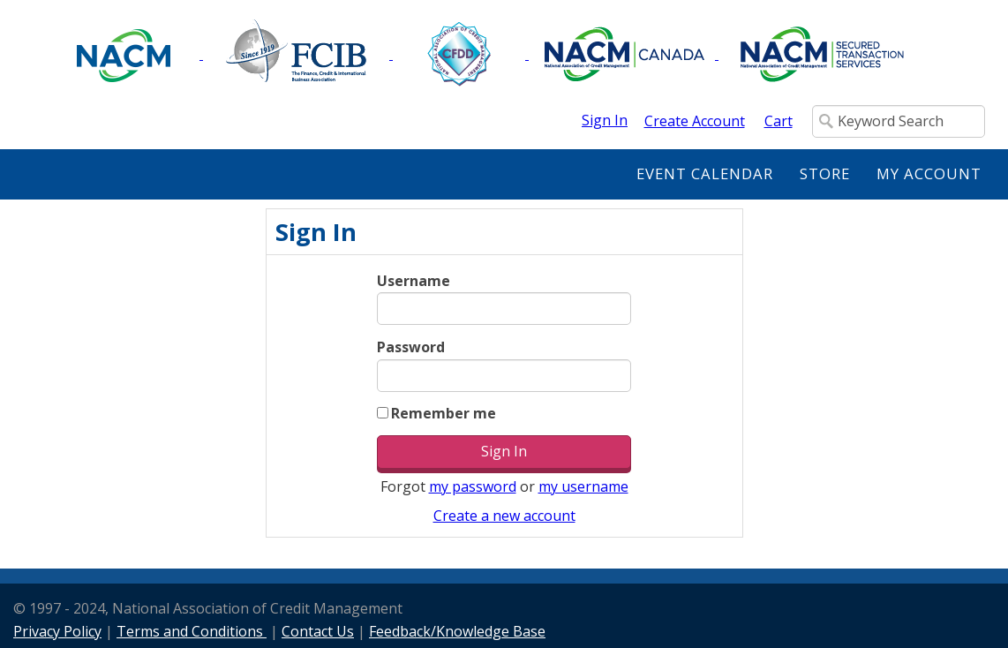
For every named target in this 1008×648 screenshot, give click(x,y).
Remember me (443, 413)
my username (583, 486)
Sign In (605, 120)
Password (411, 347)
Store (825, 173)
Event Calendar (704, 173)
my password (472, 486)
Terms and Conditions (192, 631)
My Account (929, 173)
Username (413, 280)
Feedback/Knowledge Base (457, 631)
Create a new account (504, 515)
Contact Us (318, 631)
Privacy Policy (57, 631)
